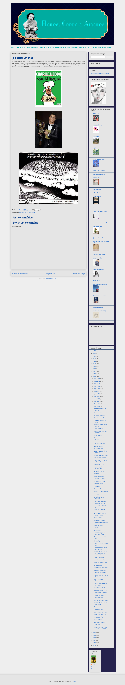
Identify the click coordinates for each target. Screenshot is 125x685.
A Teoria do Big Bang (100, 501)
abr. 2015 (97, 399)
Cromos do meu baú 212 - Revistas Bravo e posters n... (101, 505)
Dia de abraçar (98, 483)
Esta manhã (97, 486)
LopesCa (95, 148)
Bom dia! (96, 473)
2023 (94, 356)
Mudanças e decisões (100, 612)
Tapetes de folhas (99, 464)
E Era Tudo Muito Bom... (100, 211)
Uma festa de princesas (101, 560)
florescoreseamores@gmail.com (100, 73)
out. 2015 (97, 383)
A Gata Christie (97, 193)
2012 (94, 637)
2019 (94, 366)
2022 (94, 358)
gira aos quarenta (98, 269)
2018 (94, 368)
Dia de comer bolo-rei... (101, 590)
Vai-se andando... (99, 476)
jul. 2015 (97, 391)
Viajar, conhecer (98, 619)
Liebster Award (98, 597)
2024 (94, 353)
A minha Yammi (98, 448)
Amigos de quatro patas (101, 600)
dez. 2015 (97, 378)
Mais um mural (98, 428)
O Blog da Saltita (98, 307)
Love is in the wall (99, 471)
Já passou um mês (99, 415)
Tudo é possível (98, 617)
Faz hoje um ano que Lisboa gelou (100, 514)
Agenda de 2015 (99, 595)
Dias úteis (96, 208)
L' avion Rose (97, 178)
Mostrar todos (110, 321)
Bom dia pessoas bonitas (99, 497)
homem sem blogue (99, 170)
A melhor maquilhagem (100, 418)
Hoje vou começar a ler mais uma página (100, 442)
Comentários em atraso (101, 607)
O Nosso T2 (96, 280)
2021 (94, 361)
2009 (94, 645)
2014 (94, 632)
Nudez (96, 528)
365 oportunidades (99, 622)
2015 (94, 376)
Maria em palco (97, 258)
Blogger (74, 681)
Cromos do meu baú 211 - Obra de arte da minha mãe (101, 553)
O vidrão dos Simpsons (100, 592)
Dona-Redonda (97, 125)
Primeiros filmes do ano (101, 413)
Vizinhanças (97, 530)
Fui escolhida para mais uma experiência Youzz (101, 493)
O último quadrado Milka (101, 522)
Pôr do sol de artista (100, 614)
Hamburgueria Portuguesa (98, 467)
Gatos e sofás (98, 489)
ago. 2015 (97, 388)
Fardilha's (96, 136)
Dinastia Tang (98, 565)
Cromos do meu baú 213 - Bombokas (101, 461)
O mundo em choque (100, 572)
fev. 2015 (97, 404)
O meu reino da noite (99, 296)
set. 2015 (97, 386)
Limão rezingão (98, 525)
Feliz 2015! (97, 624)
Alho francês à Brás (99, 481)
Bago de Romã (97, 226)
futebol (33, 212)
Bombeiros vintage (99, 520)
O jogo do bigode (99, 557)
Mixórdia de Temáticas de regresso (100, 548)
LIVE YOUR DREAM (99, 159)
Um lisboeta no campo (100, 284)
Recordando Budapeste (101, 455)
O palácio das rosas (99, 570)
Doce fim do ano (98, 609)
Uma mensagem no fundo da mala (99, 533)
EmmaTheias (97, 189)
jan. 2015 (97, 406)
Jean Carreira (98, 517)
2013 (94, 635)
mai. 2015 (97, 396)
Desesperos (22, 212)
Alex (94, 664)
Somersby (97, 541)
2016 (94, 374)
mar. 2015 (97, 401)
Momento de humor (99, 478)
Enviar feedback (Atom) (52, 278)
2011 (94, 640)
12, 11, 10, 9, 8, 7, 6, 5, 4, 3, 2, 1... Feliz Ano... (101, 628)
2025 (94, 351)
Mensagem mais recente (20, 274)
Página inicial (50, 274)
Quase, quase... (98, 446)
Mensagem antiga (79, 274)
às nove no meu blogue (100, 311)
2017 (94, 371)
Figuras (29, 212)
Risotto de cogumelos (100, 458)
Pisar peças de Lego (100, 587)
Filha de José (97, 196)
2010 (94, 643)
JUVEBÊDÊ (96, 113)
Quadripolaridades (98, 238)
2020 (94, 363)
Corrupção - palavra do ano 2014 (100, 584)
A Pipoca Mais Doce (99, 254)
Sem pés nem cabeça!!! (100, 223)
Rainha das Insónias (99, 174)
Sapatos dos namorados (101, 567)
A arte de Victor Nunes (100, 562)
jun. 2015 (97, 394)
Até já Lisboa (97, 435)
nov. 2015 (97, 381)
